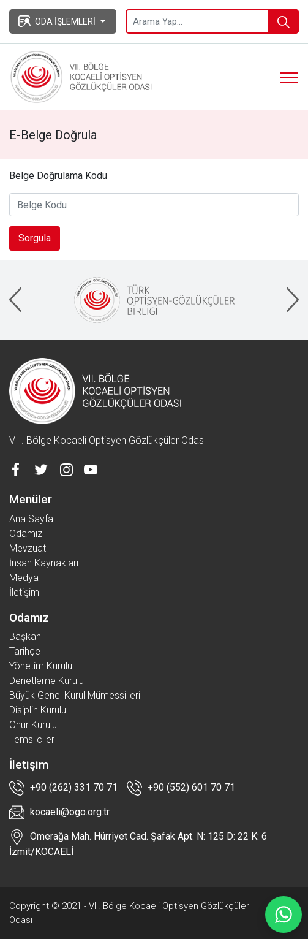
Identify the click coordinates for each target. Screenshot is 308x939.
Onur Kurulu (33, 725)
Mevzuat (27, 548)
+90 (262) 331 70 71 (63, 788)
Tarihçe (24, 651)
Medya (24, 578)
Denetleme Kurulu (46, 680)
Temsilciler (31, 739)
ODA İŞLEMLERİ (57, 21)
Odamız (25, 533)
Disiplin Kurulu (37, 710)
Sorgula (34, 238)
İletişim (24, 592)
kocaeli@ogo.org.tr (59, 812)
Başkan (25, 636)
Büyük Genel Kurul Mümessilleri (74, 695)
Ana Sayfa (31, 519)
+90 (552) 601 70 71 (181, 788)
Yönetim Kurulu (40, 666)
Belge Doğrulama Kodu (58, 175)
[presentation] (15, 299)
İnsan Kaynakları (43, 563)
